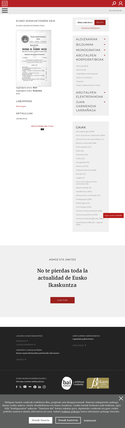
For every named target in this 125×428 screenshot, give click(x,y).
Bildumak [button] (91, 44)
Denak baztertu (68, 420)
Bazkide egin (22, 341)
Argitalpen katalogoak (87, 74)
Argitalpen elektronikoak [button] (91, 94)
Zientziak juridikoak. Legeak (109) (89, 223)
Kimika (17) (81, 174)
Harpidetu (21, 359)
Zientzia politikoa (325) (87, 215)
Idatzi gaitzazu (79, 345)
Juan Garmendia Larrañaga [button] (91, 106)
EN (120, 10)
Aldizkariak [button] (91, 39)
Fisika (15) (80, 158)
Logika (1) (80, 178)
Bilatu (100, 22)
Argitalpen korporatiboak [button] (91, 57)
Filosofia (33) (82, 155)
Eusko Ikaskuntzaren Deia (88, 85)
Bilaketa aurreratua (91, 28)
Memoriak (81, 70)
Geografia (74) (83, 162)
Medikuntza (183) (84, 191)
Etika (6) (80, 151)
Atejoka (80, 81)
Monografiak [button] (91, 50)
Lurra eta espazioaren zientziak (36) (86, 183)
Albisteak (62, 300)
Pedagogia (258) (84, 199)
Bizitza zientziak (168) (86, 143)
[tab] (91, 39)
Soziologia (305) (84, 207)
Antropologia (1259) (85, 131)
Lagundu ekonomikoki (25, 344)
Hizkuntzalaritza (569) (86, 170)
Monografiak (82, 66)
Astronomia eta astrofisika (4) (90, 139)
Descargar (21, 106)
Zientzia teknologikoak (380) (90, 218)
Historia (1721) (82, 166)
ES (113, 10)
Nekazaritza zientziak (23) (88, 195)
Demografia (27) (83, 147)
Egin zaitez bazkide (113, 215)
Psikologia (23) (83, 203)
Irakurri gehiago (70, 411)
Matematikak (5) (83, 188)
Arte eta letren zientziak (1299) (90, 135)
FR (117, 10)
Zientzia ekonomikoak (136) (89, 211)
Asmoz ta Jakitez (84, 77)
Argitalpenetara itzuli (42, 126)
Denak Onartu (40, 420)
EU (110, 10)
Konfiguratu (90, 420)
